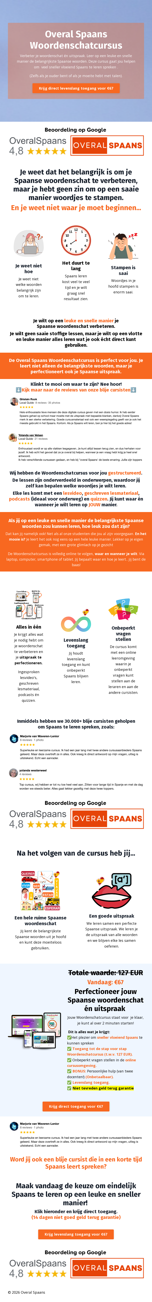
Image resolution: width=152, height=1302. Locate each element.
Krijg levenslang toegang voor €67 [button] (76, 1237)
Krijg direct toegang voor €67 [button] (76, 1109)
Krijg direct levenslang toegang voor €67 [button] (76, 88)
